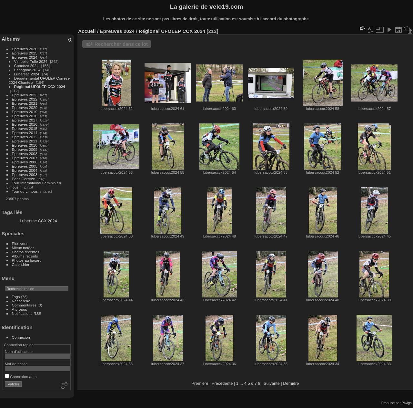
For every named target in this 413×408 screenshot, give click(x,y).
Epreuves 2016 (24, 124)
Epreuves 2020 (24, 107)
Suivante (272, 383)
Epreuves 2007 (24, 158)
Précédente (222, 383)
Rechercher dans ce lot (121, 44)
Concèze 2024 (26, 65)
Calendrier (20, 264)
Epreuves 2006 (24, 162)
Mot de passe (16, 364)
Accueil (87, 31)
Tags (16, 297)
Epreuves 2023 (24, 95)
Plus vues (20, 243)
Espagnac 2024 (27, 70)
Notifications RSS (27, 313)
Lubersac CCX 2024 (38, 221)
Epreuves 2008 (24, 153)
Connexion (21, 337)
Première (200, 383)
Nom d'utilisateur (19, 351)
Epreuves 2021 (24, 103)
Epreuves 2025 (24, 53)
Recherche (21, 301)
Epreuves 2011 (24, 141)
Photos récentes (25, 252)
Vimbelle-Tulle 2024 (30, 61)
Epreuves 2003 (24, 174)
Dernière (291, 383)
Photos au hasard (27, 260)
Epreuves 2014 (24, 133)
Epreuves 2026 (24, 49)
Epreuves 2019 (24, 112)
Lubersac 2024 (26, 74)
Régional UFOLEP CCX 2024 (39, 86)
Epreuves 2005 (24, 166)
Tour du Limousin (26, 191)
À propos (19, 309)
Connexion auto (21, 376)
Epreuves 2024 (24, 57)
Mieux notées (23, 248)
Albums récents (25, 256)
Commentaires (24, 305)
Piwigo (407, 403)
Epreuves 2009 (24, 149)
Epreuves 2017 (24, 120)
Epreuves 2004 (24, 170)
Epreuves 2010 (24, 145)
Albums (11, 39)
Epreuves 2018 (24, 116)
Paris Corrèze (23, 179)
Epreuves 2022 (24, 99)
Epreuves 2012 (24, 137)
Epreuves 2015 (24, 128)
